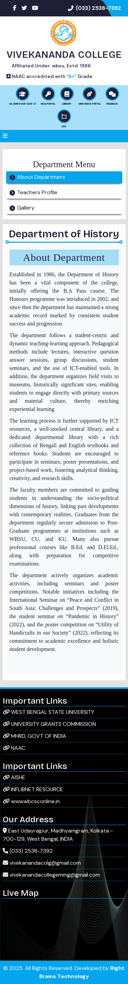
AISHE (14, 777)
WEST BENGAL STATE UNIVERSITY (48, 712)
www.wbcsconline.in (31, 801)
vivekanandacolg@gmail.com (42, 862)
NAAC (14, 748)
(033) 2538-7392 (98, 8)
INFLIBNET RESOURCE (33, 789)
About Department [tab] (41, 177)
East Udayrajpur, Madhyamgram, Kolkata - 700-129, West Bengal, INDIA (58, 834)
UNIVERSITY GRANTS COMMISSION (49, 724)
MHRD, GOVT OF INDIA (34, 736)
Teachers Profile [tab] (37, 192)
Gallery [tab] (25, 207)
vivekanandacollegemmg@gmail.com (51, 874)
